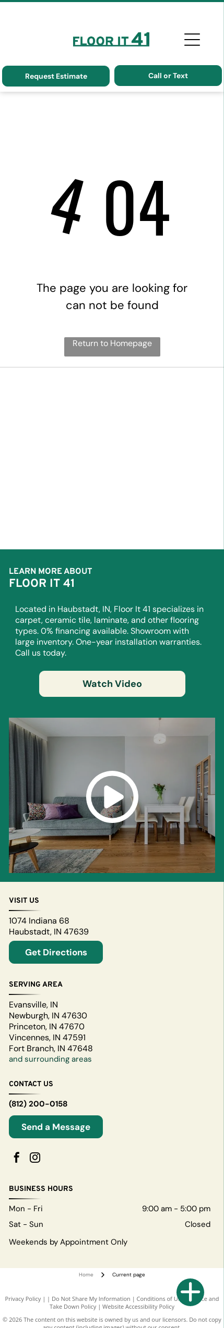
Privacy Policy (23, 1298)
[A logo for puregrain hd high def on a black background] (63, 437)
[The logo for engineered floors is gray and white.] (63, 479)
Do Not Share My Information (91, 1298)
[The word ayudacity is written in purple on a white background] (63, 520)
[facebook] (17, 1159)
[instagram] (35, 1159)
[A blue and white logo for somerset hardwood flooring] (63, 395)
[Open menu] (192, 39)
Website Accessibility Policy (138, 1306)
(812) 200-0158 (38, 1104)
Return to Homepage (112, 343)
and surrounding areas (50, 1059)
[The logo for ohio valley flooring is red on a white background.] (161, 437)
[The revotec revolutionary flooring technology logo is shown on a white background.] (161, 395)
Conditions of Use (160, 1298)
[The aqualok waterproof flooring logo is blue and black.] (161, 520)
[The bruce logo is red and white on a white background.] (161, 479)
